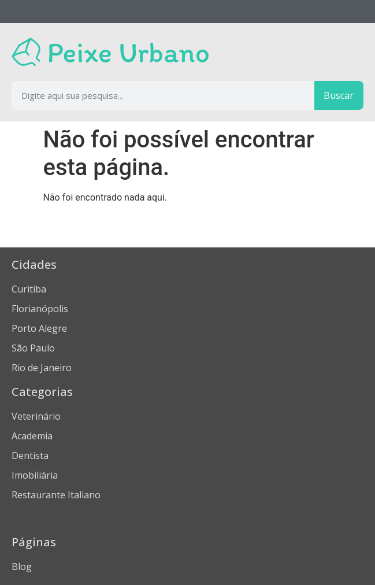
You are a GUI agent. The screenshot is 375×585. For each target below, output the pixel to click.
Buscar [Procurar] (339, 95)
